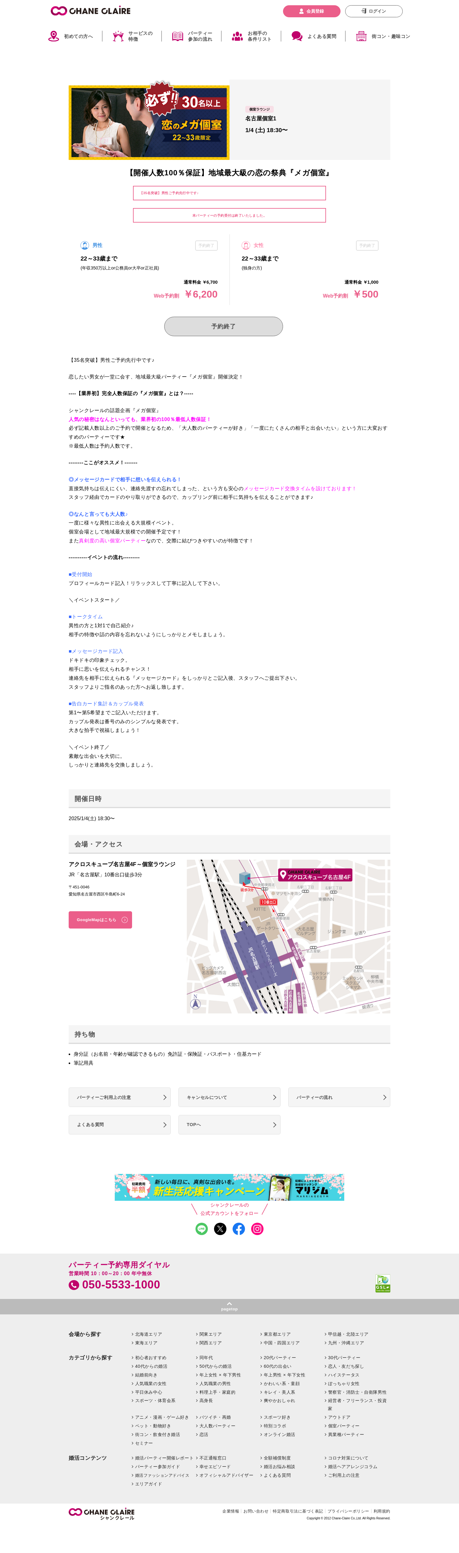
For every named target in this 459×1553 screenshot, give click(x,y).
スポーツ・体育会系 (155, 1400)
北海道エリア (148, 1334)
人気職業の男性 (215, 1383)
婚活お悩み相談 (279, 1466)
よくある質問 (322, 36)
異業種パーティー (346, 1434)
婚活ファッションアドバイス (162, 1475)
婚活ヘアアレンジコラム (353, 1466)
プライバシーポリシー (348, 1511)
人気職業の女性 (151, 1383)
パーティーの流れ (315, 1097)
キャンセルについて (207, 1097)
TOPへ (194, 1124)
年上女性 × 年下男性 (220, 1374)
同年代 (206, 1357)
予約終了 (223, 326)
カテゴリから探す (90, 1358)
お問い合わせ (255, 1511)
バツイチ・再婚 (215, 1417)
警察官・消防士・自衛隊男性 (357, 1392)
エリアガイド (148, 1483)
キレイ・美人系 (279, 1392)
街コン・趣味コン (391, 36)
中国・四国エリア (282, 1342)
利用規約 (382, 1511)
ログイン (377, 11)
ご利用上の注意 (344, 1475)
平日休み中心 (148, 1392)
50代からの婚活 (215, 1366)
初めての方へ (78, 36)
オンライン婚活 (279, 1434)
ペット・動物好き (153, 1425)
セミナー (144, 1443)
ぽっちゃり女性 (344, 1383)
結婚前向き (146, 1374)
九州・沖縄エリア (346, 1342)
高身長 (206, 1400)
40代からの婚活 (151, 1366)
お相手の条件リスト (260, 36)
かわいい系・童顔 (282, 1383)
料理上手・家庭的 (217, 1392)
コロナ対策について (348, 1457)
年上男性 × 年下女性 (285, 1374)
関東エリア (210, 1334)
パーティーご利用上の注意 (104, 1097)
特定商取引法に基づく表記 (298, 1511)
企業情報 (230, 1511)
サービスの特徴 (140, 36)
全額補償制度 (277, 1457)
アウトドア (339, 1417)
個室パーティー (344, 1425)
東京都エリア (277, 1334)
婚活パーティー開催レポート (164, 1457)
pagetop (229, 1309)
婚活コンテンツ (88, 1458)
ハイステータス (344, 1374)
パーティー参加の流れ (200, 36)
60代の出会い (278, 1366)
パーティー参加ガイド (157, 1466)
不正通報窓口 (212, 1457)
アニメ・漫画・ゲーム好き (162, 1417)
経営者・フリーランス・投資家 (357, 1404)
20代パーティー (280, 1357)
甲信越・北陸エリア (348, 1334)
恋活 (203, 1434)
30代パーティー (344, 1357)
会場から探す (85, 1334)
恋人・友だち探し (346, 1366)
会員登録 (315, 11)
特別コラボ (275, 1425)
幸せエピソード (215, 1466)
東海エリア (146, 1342)
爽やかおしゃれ (279, 1400)
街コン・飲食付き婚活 (157, 1434)
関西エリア (210, 1342)
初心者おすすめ (151, 1357)
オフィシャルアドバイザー (226, 1475)
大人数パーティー (217, 1425)
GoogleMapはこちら (97, 919)
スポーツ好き (277, 1417)
